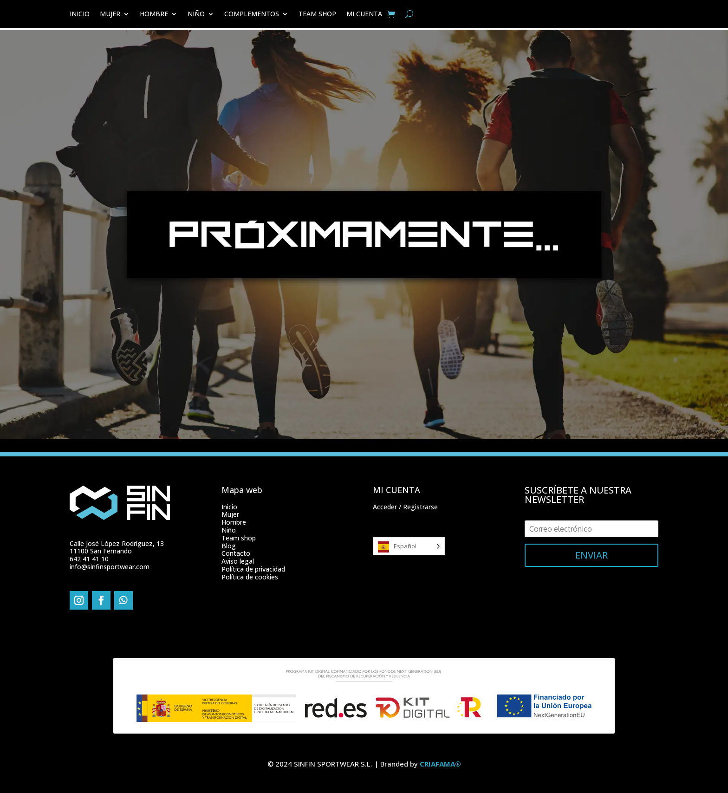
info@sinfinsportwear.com (110, 566)
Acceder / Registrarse (405, 506)
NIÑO (196, 14)
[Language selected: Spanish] (409, 546)
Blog (228, 545)
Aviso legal (237, 561)
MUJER (110, 14)
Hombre (233, 522)
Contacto (235, 553)
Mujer (230, 514)
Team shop (238, 537)
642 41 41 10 (89, 558)
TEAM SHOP (317, 14)
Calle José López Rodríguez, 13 (117, 543)
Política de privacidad (253, 569)
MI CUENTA (364, 14)
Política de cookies (249, 576)
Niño (228, 530)
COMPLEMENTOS (251, 14)
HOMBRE (154, 14)
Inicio (229, 506)
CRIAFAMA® (440, 763)
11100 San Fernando (101, 550)
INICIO (80, 14)
